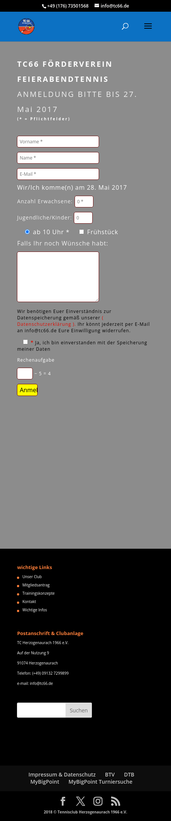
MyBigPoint (44, 781)
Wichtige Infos (34, 609)
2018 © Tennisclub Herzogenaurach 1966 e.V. (85, 812)
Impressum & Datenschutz (62, 774)
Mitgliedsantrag (35, 585)
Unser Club (32, 576)
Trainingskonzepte (38, 593)
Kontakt (29, 601)
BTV (110, 774)
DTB (129, 774)
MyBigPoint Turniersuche (101, 781)
